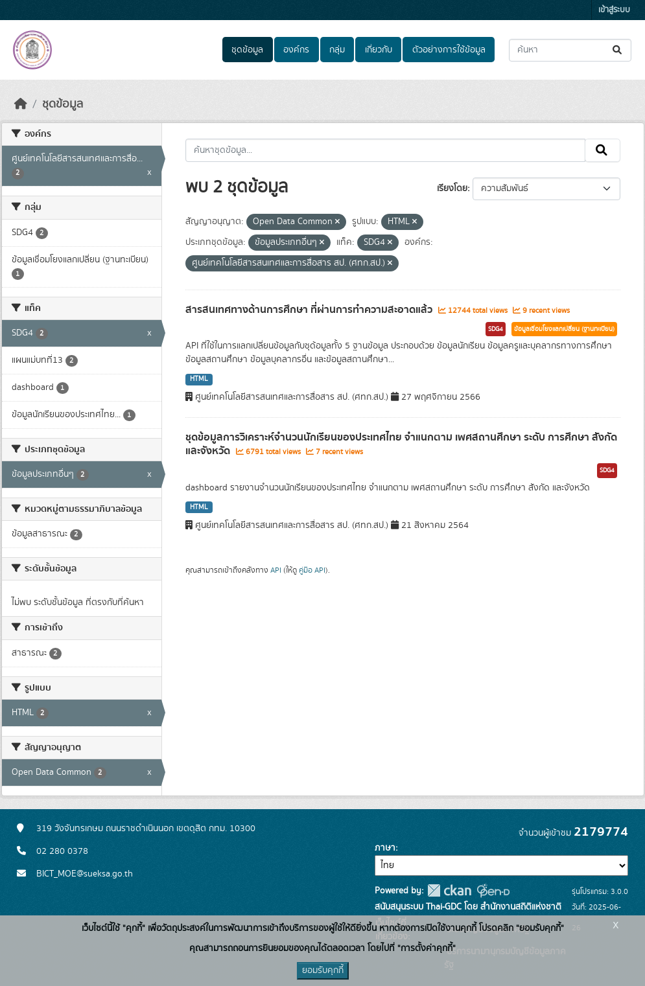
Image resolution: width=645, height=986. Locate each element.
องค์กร (296, 49)
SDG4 (495, 329)
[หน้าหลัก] (20, 104)
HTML (199, 379)
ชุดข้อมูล (247, 49)
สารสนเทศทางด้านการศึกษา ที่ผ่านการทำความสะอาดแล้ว (310, 309)
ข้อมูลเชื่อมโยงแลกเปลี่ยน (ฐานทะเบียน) (564, 329)
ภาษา (385, 848)
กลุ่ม (337, 49)
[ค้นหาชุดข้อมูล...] (570, 50)
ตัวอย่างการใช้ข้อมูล (449, 49)
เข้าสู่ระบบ (614, 10)
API (275, 570)
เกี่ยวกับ (378, 49)
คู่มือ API (312, 570)
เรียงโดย (452, 188)
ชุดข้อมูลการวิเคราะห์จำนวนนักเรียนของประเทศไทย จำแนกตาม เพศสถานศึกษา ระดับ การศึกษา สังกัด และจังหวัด (401, 444)
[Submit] (618, 50)
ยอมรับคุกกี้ (323, 970)
